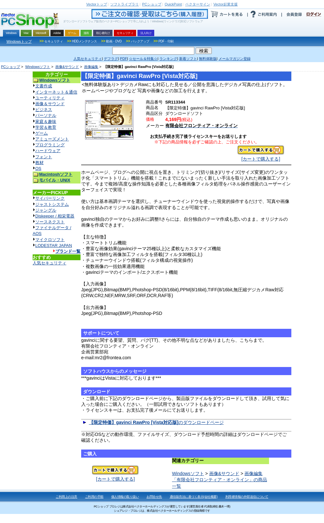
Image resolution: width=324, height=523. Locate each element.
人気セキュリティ (49, 263)
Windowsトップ (19, 41)
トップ (96, 4)
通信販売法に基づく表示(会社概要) (194, 496)
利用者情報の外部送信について (246, 496)
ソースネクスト (50, 221)
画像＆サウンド (50, 103)
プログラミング (50, 144)
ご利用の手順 (94, 496)
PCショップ (10, 67)
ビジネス (43, 109)
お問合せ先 (154, 496)
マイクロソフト (50, 239)
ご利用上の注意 (66, 496)
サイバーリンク (50, 198)
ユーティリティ (50, 97)
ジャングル (45, 210)
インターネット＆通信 (56, 92)
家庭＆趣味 (45, 121)
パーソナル (45, 115)
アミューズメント (52, 139)
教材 (39, 162)
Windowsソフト (37, 67)
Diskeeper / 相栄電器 (54, 216)
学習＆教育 (45, 127)
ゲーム (41, 133)
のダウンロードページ (156, 422)
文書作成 (43, 85)
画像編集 (91, 67)
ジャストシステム (52, 204)
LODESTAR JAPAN (53, 245)
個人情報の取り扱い (125, 496)
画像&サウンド (67, 67)
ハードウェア (47, 150)
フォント (43, 156)
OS (38, 168)
